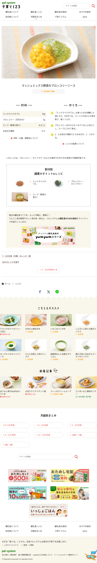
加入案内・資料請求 (9, 555)
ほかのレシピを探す (10, 262)
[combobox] (80, 6)
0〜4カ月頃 (8, 425)
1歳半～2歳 (75, 435)
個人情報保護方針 (24, 555)
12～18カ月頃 (43, 435)
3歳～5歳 (7, 444)
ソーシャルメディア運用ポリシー (66, 555)
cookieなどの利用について (42, 555)
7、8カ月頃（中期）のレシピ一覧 (16, 256)
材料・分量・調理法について (26, 138)
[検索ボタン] (93, 6)
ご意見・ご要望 (27, 545)
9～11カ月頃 (8, 435)
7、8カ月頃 (75, 425)
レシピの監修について (74, 144)
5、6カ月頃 (42, 425)
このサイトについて (10, 545)
